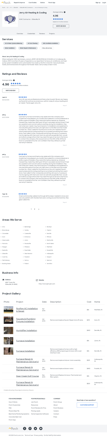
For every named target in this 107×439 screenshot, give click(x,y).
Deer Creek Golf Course (27, 376)
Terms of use (29, 435)
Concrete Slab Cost (15, 417)
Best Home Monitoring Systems (19, 414)
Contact (56, 414)
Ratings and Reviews (14, 73)
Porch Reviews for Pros (38, 408)
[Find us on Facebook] (24, 428)
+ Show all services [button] (47, 48)
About (56, 405)
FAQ (10, 408)
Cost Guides (33, 2)
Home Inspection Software (40, 414)
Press (55, 417)
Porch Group (58, 402)
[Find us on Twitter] (35, 428)
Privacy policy (38, 435)
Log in (104, 2)
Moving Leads (35, 411)
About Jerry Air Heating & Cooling (13, 56)
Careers (56, 411)
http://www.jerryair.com (47, 284)
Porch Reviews (58, 408)
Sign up (98, 2)
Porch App (51, 2)
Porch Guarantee (14, 405)
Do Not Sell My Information (52, 435)
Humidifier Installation (26, 330)
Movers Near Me (14, 411)
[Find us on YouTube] (40, 428)
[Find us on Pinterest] (30, 428)
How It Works (13, 402)
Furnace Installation (25, 341)
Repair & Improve (19, 2)
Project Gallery (11, 293)
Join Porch (34, 402)
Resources (34, 405)
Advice (42, 2)
